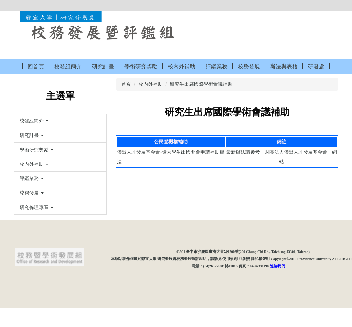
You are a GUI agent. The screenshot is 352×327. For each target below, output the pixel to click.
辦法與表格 (284, 66)
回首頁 (36, 66)
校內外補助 (151, 84)
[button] (60, 121)
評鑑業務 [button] (217, 66)
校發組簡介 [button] (68, 66)
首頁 (126, 84)
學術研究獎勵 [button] (140, 66)
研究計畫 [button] (103, 66)
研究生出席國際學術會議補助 (201, 84)
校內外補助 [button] (181, 66)
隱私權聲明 (260, 277)
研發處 (316, 66)
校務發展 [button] (249, 66)
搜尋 (334, 5)
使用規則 (230, 277)
